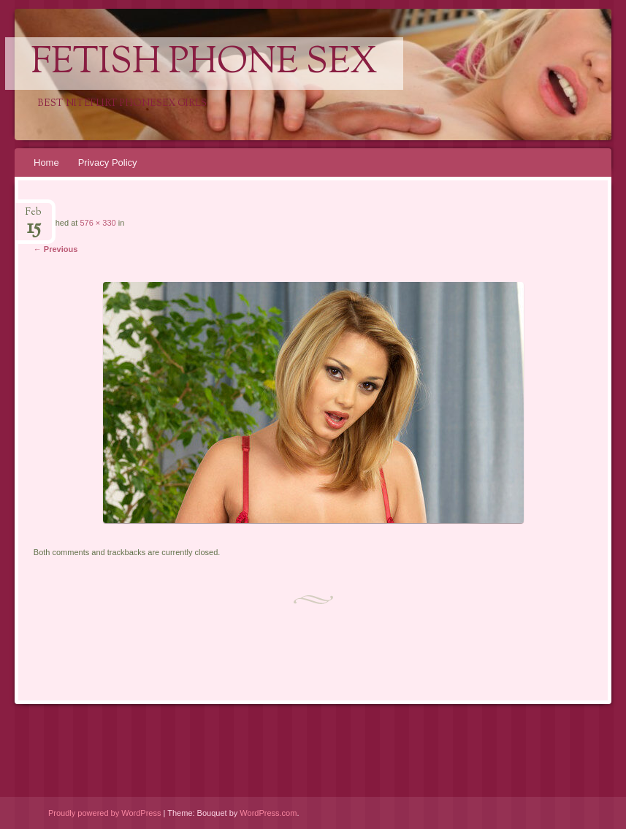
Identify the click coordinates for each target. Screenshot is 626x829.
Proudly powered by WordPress (104, 813)
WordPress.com (268, 813)
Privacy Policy (107, 162)
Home (46, 162)
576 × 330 (97, 222)
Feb (34, 216)
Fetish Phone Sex (204, 63)
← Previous (56, 249)
